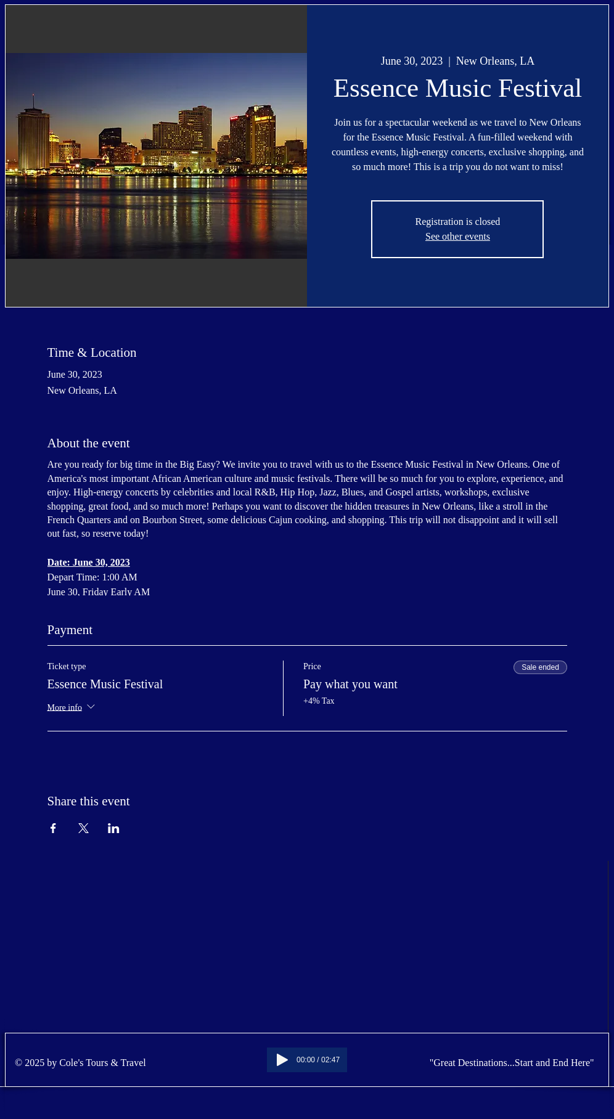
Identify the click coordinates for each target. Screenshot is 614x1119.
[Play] (282, 1060)
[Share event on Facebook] (53, 828)
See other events (457, 236)
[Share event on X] (83, 828)
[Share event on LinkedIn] (114, 828)
